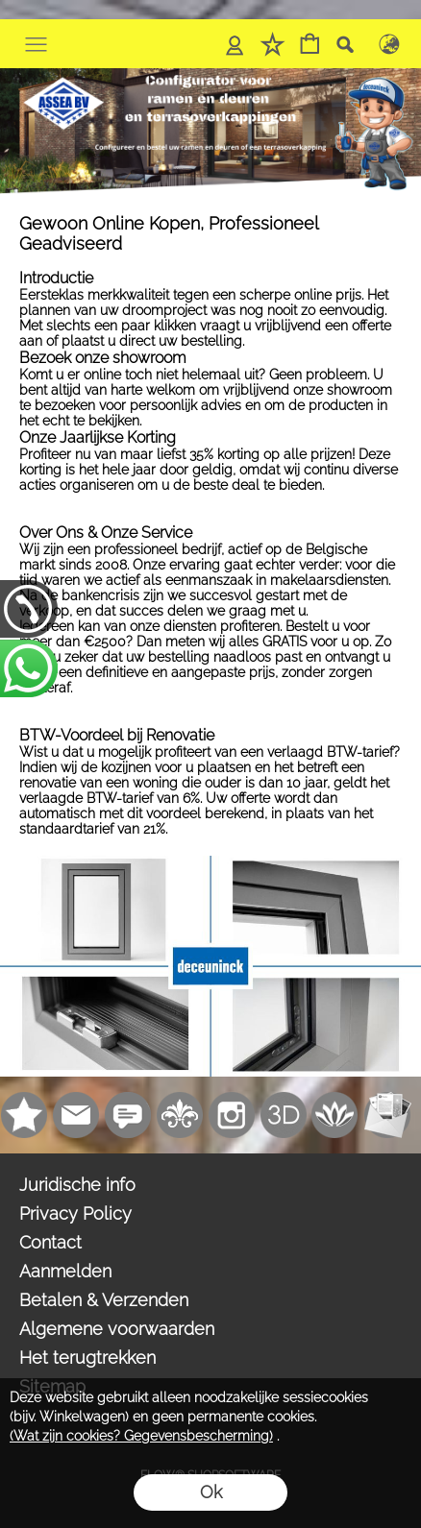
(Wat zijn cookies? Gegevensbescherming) (141, 1435)
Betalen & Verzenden (103, 1300)
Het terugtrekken (87, 1357)
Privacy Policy (75, 1213)
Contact (50, 1242)
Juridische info (77, 1185)
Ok (211, 1492)
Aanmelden (65, 1271)
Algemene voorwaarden (116, 1329)
